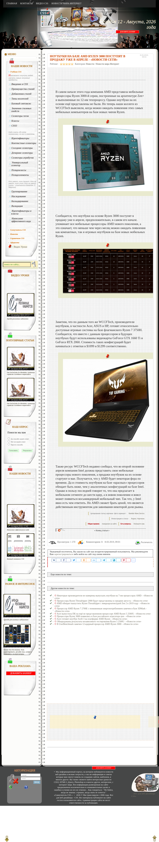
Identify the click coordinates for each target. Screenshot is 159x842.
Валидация (17, 206)
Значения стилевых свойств (21, 109)
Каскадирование (20, 201)
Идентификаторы (20, 138)
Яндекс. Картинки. (138, 519)
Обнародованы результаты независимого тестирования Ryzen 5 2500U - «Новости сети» (99, 621)
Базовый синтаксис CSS (15, 559)
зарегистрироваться (63, 554)
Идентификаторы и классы (21, 212)
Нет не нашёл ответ (18, 442)
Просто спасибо (16, 445)
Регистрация (18, 787)
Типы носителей (20, 98)
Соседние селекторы (22, 148)
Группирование (19, 191)
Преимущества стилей (23, 89)
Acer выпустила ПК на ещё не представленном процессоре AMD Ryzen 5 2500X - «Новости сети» (104, 614)
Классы (15, 121)
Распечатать (146, 542)
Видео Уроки (20, 246)
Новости (90, 64)
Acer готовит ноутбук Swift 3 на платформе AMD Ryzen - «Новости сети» (92, 619)
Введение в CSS (19, 84)
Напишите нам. (139, 524)
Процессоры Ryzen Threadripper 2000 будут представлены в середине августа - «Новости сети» (102, 601)
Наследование (18, 196)
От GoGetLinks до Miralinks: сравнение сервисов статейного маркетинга (21, 373)
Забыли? (32, 787)
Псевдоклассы (18, 170)
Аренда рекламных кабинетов (17, 319)
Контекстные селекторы (23, 143)
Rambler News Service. (137, 513)
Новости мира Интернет (107, 64)
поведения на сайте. (109, 524)
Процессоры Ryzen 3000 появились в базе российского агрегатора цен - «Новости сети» (99, 616)
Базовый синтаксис (21, 103)
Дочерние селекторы (22, 153)
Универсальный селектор (19, 164)
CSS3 (14, 125)
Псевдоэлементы (20, 175)
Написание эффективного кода (21, 220)
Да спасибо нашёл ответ (19, 439)
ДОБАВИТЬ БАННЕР (127, 32)
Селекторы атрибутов (22, 157)
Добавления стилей (21, 93)
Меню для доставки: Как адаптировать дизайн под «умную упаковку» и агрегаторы (17, 652)
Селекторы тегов (20, 116)
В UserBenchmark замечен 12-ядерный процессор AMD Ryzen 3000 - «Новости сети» (97, 624)
